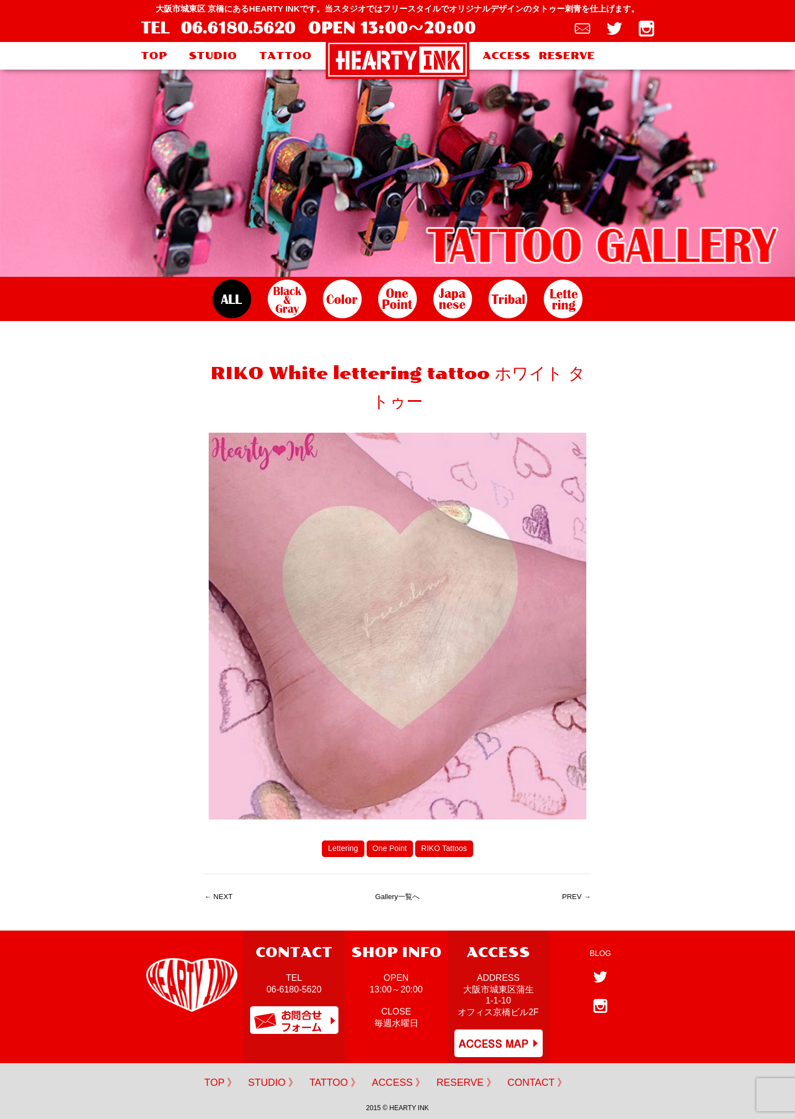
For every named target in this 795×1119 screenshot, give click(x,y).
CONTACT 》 (537, 1082)
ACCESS (506, 56)
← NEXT (218, 896)
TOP (154, 56)
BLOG (600, 953)
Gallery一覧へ (397, 896)
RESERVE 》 (466, 1082)
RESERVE (566, 56)
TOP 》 (220, 1082)
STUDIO (213, 56)
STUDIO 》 (273, 1082)
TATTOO (285, 56)
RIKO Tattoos (444, 848)
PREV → (576, 896)
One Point (390, 848)
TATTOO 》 (335, 1082)
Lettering (343, 848)
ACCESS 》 (398, 1082)
